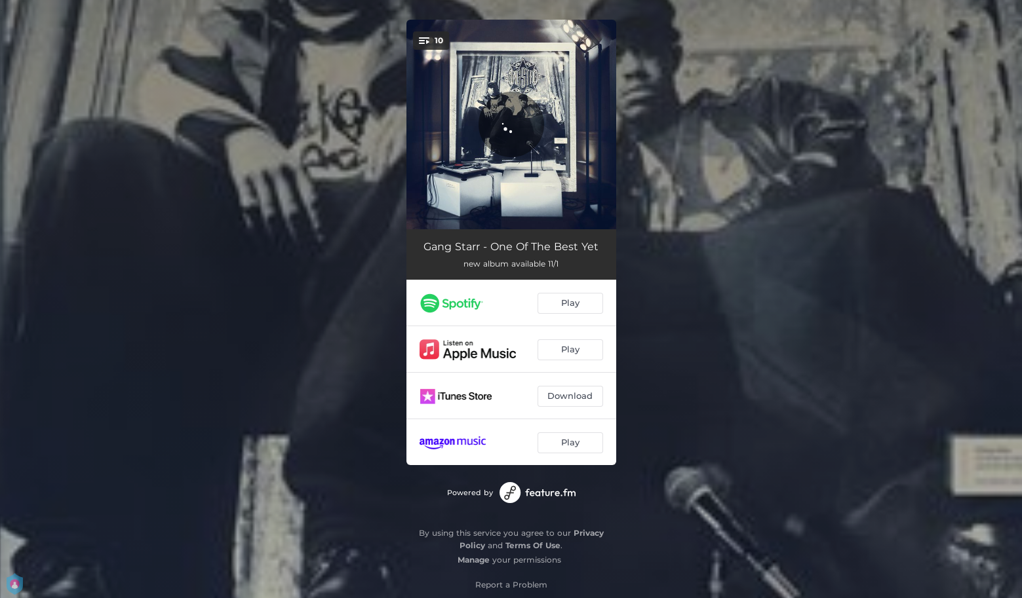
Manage (474, 560)
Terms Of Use (532, 545)
